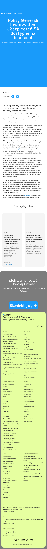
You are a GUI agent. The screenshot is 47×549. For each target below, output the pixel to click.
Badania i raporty (8, 495)
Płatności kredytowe (30, 368)
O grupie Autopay (8, 461)
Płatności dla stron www (10, 421)
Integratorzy (27, 396)
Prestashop (6, 394)
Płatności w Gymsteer (9, 433)
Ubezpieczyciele (28, 389)
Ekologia (5, 492)
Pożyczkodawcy (28, 391)
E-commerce (27, 384)
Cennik (5, 371)
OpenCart (6, 411)
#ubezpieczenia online (9, 43)
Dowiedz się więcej (8, 511)
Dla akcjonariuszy (8, 466)
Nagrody (5, 497)
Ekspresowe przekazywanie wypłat (32, 480)
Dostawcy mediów (29, 401)
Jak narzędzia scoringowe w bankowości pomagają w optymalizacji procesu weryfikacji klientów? (12, 240)
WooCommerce (7, 391)
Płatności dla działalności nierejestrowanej (10, 340)
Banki (25, 386)
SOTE (4, 404)
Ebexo (5, 399)
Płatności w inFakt (8, 431)
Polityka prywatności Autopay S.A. (23, 544)
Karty (25, 337)
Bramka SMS (7, 351)
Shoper (5, 386)
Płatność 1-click (28, 349)
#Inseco (20, 43)
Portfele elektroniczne (30, 366)
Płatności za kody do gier (10, 348)
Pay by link (27, 339)
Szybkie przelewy (29, 342)
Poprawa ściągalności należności (33, 463)
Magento (5, 389)
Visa (25, 375)
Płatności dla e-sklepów (10, 419)
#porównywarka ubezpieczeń (34, 43)
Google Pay (27, 347)
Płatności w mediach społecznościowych (9, 439)
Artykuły (5, 485)
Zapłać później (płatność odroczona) (31, 355)
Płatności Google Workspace (11, 442)
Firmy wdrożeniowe (29, 419)
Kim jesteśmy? (7, 456)
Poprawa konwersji (29, 456)
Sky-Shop (6, 406)
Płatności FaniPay (8, 435)
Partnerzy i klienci (8, 463)
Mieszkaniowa (28, 421)
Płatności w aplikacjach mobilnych (30, 372)
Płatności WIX (7, 445)
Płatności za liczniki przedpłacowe (9, 359)
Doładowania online (8, 346)
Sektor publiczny (28, 399)
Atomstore (6, 414)
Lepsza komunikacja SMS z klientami (32, 470)
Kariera (5, 469)
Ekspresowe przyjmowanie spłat (33, 476)
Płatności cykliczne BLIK (31, 363)
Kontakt (5, 473)
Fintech (5, 490)
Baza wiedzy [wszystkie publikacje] (10, 481)
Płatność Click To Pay (30, 361)
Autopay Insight (8, 362)
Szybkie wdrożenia (8, 384)
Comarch (5, 401)
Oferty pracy (7, 471)
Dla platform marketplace (10, 428)
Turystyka (26, 409)
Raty (25, 352)
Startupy (26, 414)
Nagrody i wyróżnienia (9, 459)
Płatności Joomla (8, 447)
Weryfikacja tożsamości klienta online (33, 459)
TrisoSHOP (6, 416)
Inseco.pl (6, 114)
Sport (25, 416)
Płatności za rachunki (9, 344)
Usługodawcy (28, 394)
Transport (26, 411)
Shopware (6, 409)
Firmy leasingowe (29, 406)
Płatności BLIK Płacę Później (32, 358)
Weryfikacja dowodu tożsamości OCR (12, 354)
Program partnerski (8, 374)
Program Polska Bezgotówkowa (12, 364)
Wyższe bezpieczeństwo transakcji (31, 466)
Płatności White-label (9, 450)
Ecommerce (6, 487)
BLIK (25, 334)
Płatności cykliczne (29, 378)
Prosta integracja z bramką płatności (11, 425)
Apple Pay (26, 344)
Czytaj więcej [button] (8, 264)
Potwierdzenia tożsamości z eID (11, 368)
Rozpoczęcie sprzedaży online (32, 474)
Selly (4, 396)
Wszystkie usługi (8, 334)
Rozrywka (26, 404)
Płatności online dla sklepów (11, 337)
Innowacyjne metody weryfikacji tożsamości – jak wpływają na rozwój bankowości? (34, 239)
